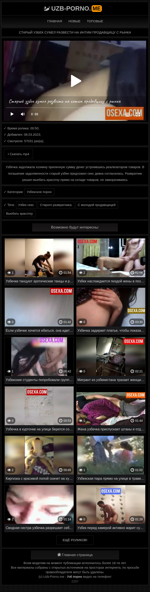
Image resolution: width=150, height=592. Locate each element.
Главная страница (75, 555)
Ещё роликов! (75, 540)
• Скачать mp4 (18, 154)
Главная (54, 21)
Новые (74, 21)
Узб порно (74, 576)
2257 (75, 581)
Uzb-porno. (76, 8)
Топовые (95, 21)
